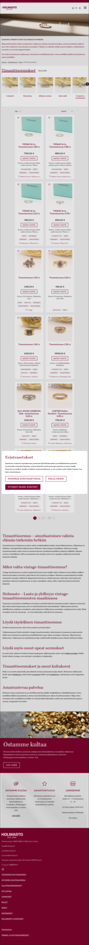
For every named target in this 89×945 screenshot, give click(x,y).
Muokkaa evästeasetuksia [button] (24, 478)
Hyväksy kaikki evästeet (23, 487)
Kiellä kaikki (56, 478)
